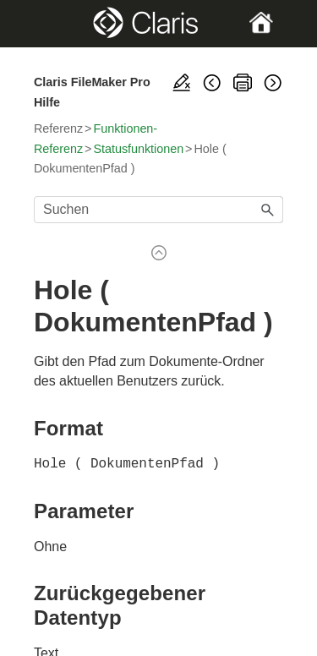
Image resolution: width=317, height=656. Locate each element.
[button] (268, 209)
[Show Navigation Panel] (45, 23)
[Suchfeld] (158, 209)
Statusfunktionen (138, 149)
